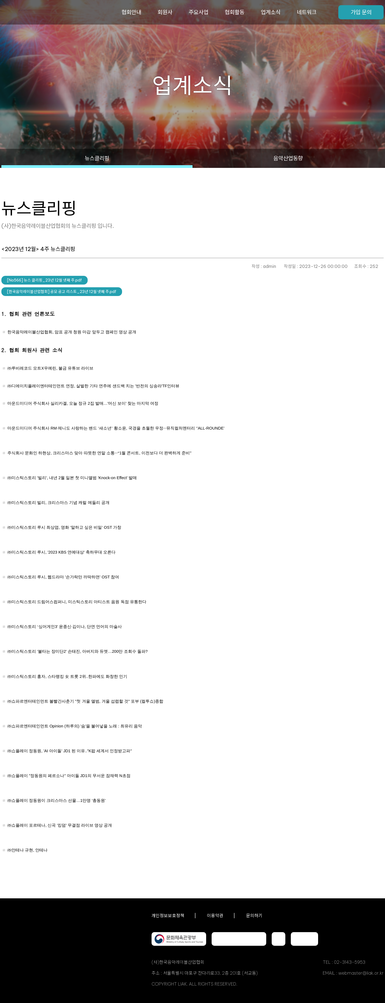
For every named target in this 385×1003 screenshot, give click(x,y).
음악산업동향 (288, 158)
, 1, (99, 453)
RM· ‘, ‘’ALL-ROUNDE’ (115, 428)
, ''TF (93, 386)
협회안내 (131, 12)
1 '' (56, 800)
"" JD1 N (69, 776)
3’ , (64, 626)
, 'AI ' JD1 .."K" (69, 751)
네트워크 (306, 12)
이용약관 (215, 915)
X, (50, 368)
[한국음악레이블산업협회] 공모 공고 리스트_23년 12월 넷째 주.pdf (61, 291)
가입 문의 (361, 12)
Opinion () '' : (74, 726)
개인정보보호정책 (168, 915)
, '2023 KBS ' (61, 552)
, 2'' (82, 403)
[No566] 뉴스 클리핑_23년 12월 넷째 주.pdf (44, 280)
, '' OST (64, 527)
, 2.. (67, 676)
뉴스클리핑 (97, 158)
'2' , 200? (77, 651)
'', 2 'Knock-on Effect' (72, 478)
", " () (85, 701)
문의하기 (254, 915)
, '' (59, 825)
